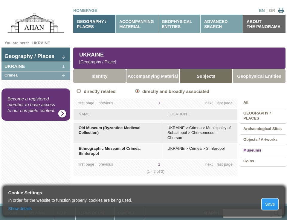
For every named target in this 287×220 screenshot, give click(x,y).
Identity (99, 76)
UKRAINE (41, 43)
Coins (248, 161)
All (245, 102)
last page (225, 103)
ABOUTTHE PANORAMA (263, 24)
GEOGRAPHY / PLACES (91, 24)
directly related (100, 91)
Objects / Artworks (260, 139)
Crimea (11, 75)
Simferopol (215, 148)
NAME (84, 114)
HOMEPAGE (85, 10)
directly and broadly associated (175, 91)
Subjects (206, 76)
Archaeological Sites (262, 128)
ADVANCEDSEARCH (216, 24)
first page (86, 103)
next (209, 103)
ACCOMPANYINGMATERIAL (136, 24)
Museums (252, 150)
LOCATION (177, 114)
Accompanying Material (153, 76)
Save (270, 204)
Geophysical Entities (259, 76)
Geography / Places (29, 56)
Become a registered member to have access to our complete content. (31, 104)
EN (262, 10)
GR (272, 10)
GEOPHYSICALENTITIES (177, 24)
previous (105, 103)
